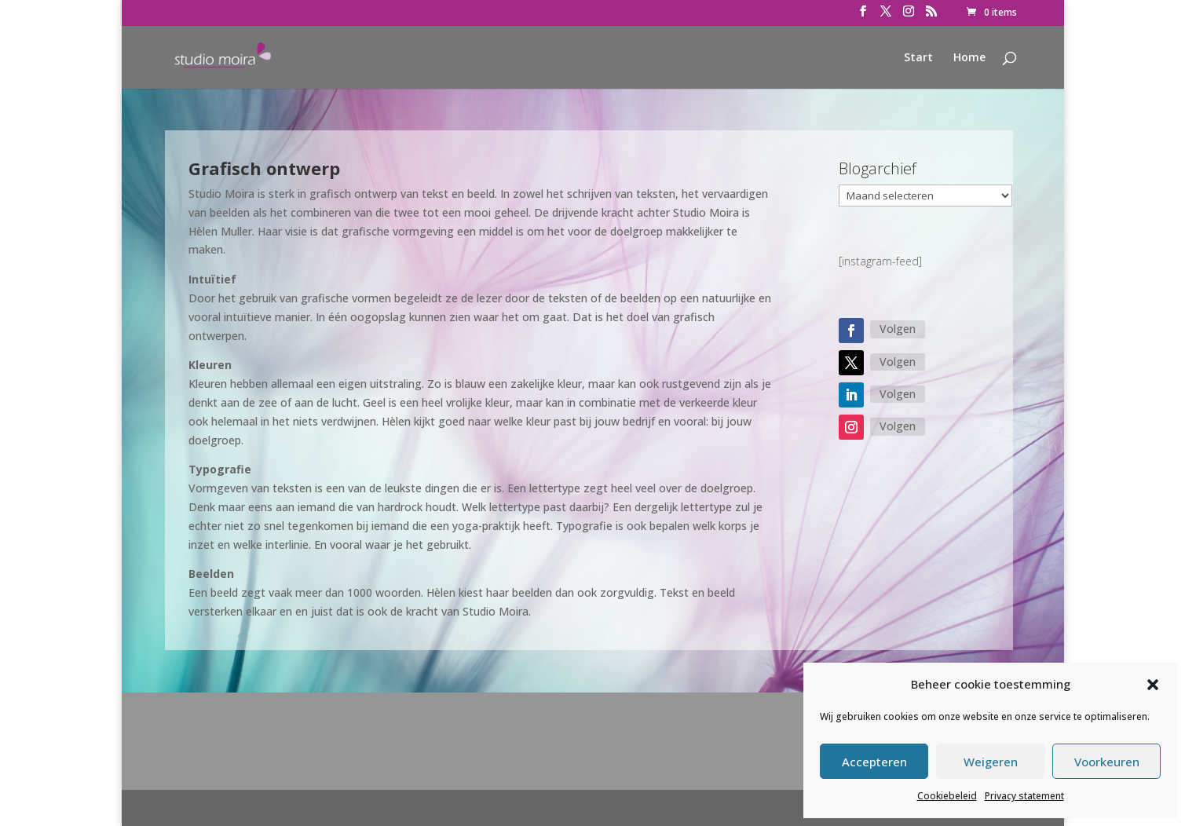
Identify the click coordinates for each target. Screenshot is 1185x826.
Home (969, 58)
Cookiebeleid (947, 795)
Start (918, 58)
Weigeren (991, 761)
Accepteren (874, 761)
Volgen (898, 328)
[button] (1153, 685)
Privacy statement (1024, 795)
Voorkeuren (1106, 761)
